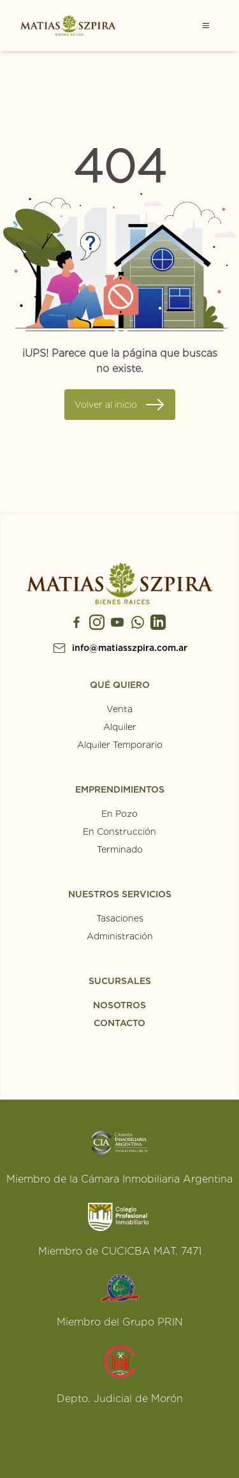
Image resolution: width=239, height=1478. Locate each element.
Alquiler (119, 727)
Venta (119, 709)
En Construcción (119, 831)
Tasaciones (119, 918)
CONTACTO (119, 1023)
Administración (120, 936)
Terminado (120, 849)
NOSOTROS (119, 1005)
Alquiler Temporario (120, 745)
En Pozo (119, 814)
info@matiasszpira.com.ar (129, 648)
